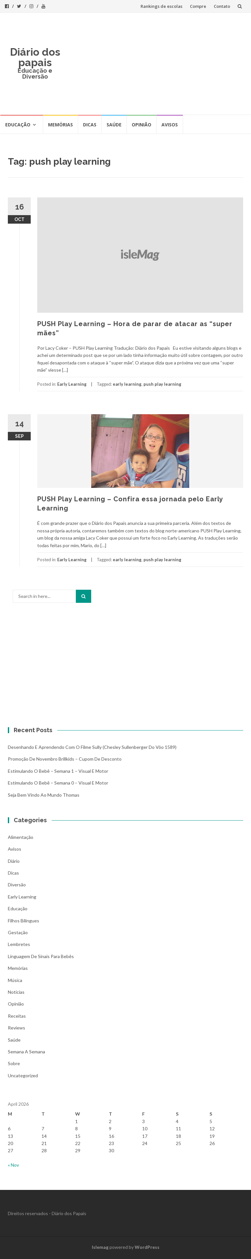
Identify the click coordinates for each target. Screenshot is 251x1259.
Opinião (141, 124)
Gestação (18, 932)
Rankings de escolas (161, 6)
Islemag (100, 1247)
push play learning (162, 384)
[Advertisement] (155, 63)
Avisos (169, 124)
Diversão (17, 884)
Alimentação (20, 837)
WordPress (147, 1247)
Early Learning (72, 384)
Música (15, 980)
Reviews (16, 1027)
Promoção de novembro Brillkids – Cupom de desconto (65, 759)
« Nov (13, 1165)
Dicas (89, 124)
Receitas (17, 1016)
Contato (222, 6)
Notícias (16, 992)
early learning (127, 384)
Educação (17, 124)
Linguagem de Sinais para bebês (41, 956)
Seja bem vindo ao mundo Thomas (43, 795)
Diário (14, 861)
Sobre (14, 1063)
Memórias (60, 124)
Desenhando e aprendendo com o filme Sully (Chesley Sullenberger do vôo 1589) (92, 747)
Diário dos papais (35, 57)
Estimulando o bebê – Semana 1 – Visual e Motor (58, 771)
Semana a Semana (26, 1051)
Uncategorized (23, 1075)
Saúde (114, 124)
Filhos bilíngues (23, 920)
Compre (198, 6)
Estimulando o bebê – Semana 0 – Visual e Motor (58, 783)
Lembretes (19, 944)
